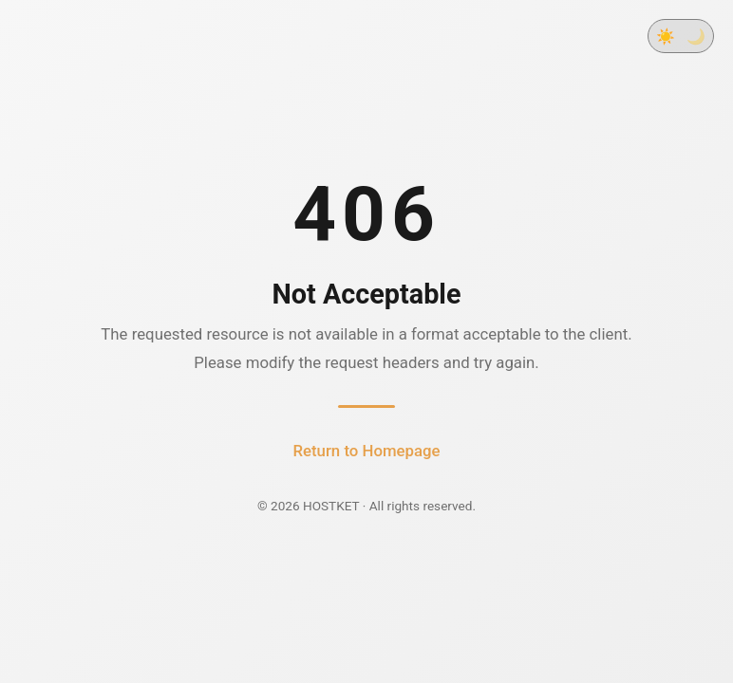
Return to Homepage (366, 450)
